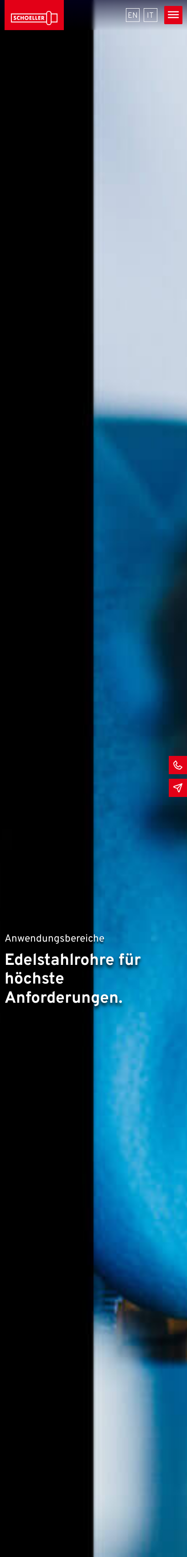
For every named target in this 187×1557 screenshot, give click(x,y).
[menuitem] (133, 15)
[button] (16, 1540)
